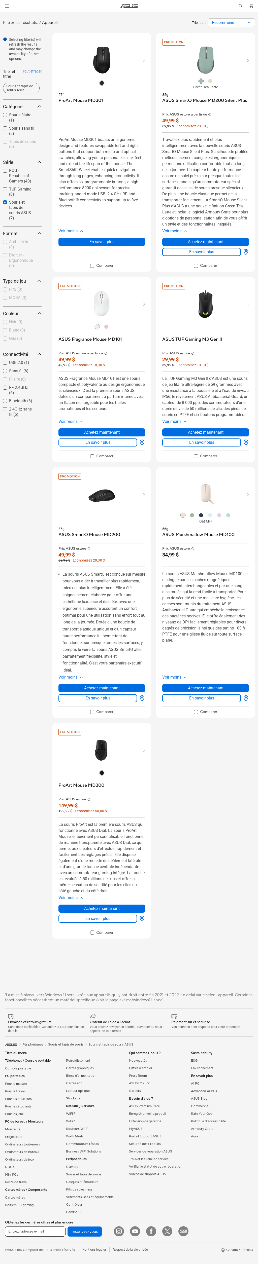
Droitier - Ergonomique (21, 260)
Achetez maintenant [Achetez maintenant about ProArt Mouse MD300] (102, 908)
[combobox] (231, 22)
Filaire (17, 379)
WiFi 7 (70, 1114)
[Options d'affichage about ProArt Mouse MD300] (141, 919)
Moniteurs (12, 1129)
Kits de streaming (79, 1189)
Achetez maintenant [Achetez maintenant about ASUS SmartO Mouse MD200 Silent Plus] (205, 241)
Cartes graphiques (80, 1068)
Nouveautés (138, 1061)
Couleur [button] (22, 313)
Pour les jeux (14, 1114)
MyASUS (136, 1129)
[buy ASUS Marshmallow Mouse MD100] (198, 534)
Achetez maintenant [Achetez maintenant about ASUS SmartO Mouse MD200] (102, 688)
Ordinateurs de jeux (19, 1160)
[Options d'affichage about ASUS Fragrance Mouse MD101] (141, 442)
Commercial (200, 1106)
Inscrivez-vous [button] (85, 1231)
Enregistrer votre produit (147, 1114)
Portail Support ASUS (145, 1136)
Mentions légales (94, 1250)
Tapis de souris (22, 144)
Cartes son (74, 1083)
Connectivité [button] (22, 354)
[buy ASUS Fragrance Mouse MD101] (90, 339)
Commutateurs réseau (82, 1144)
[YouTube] (135, 1231)
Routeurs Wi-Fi (77, 1129)
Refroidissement (78, 1061)
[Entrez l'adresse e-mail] (35, 1231)
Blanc (17, 330)
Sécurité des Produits (145, 1144)
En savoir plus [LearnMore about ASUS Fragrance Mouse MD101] (97, 442)
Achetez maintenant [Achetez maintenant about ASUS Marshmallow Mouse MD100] (205, 688)
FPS (15, 289)
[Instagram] (119, 1231)
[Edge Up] (183, 1231)
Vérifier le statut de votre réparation (155, 1167)
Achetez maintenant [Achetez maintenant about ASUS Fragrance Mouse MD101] (102, 432)
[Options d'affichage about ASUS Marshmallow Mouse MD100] (245, 698)
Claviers (72, 1167)
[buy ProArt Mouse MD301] (80, 100)
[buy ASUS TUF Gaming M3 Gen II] (192, 339)
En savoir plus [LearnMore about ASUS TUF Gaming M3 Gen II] (201, 442)
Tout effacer (32, 71)
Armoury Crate (202, 1129)
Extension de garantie (145, 1121)
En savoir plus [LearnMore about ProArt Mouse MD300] (97, 918)
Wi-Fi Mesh (74, 1136)
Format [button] (22, 233)
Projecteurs (13, 1137)
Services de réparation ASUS (150, 1151)
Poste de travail (16, 1182)
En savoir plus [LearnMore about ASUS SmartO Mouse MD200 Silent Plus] (201, 251)
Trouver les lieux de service (149, 1159)
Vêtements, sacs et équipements (90, 1197)
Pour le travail (15, 1091)
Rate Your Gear (202, 1114)
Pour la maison (16, 1084)
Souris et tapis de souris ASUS (20, 210)
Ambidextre (19, 244)
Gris (15, 338)
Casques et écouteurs (82, 1182)
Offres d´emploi (140, 1068)
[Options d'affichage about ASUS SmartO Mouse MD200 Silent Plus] (245, 252)
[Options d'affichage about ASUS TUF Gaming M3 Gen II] (245, 442)
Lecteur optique (78, 1091)
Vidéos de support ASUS (147, 1174)
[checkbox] (22, 144)
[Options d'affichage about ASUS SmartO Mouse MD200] (141, 698)
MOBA (17, 297)
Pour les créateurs (18, 1099)
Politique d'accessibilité (208, 1121)
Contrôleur (74, 1205)
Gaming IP (73, 1212)
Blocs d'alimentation (81, 1076)
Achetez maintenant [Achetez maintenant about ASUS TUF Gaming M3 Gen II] (205, 432)
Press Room (138, 1076)
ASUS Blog (199, 1099)
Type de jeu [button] (22, 281)
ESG (194, 1061)
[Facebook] (151, 1231)
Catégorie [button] (22, 106)
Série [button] (22, 162)
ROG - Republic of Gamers (20, 175)
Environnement (202, 1068)
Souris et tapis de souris (83, 1174)
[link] (129, 6)
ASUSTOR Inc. (140, 1083)
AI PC (195, 1084)
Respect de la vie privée (130, 1250)
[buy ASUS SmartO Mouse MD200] (89, 534)
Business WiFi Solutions (83, 1151)
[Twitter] (167, 1231)
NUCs (9, 1167)
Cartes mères (15, 1198)
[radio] (102, 83)
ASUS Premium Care (144, 1106)
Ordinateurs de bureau (22, 1152)
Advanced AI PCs (204, 1091)
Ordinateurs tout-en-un (22, 1144)
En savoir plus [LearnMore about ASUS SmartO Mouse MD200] (97, 698)
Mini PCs (11, 1175)
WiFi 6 (70, 1121)
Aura (194, 1136)
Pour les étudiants (18, 1106)
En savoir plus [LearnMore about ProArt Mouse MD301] (101, 241)
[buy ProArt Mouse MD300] (81, 785)
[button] (7, 6)
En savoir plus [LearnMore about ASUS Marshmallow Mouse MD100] (201, 698)
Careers (135, 1091)
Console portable (18, 1068)
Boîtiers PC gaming (19, 1205)
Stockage (73, 1098)
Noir (15, 321)
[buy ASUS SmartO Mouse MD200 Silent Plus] (204, 100)
